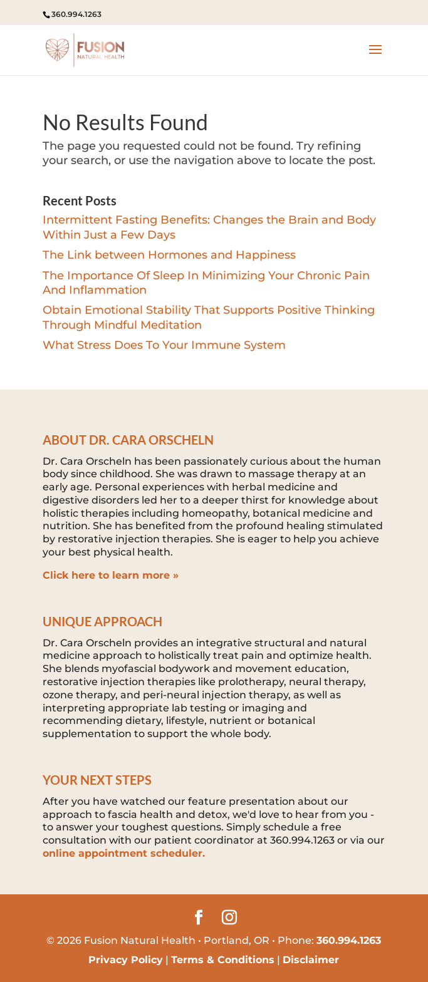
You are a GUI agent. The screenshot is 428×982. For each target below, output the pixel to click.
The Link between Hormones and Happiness (169, 255)
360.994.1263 (76, 14)
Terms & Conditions (222, 960)
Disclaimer (311, 960)
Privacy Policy (125, 960)
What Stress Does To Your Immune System (164, 345)
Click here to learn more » (111, 575)
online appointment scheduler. (124, 853)
